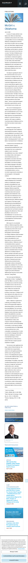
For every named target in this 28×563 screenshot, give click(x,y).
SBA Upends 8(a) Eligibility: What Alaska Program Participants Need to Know (13, 464)
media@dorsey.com (11, 415)
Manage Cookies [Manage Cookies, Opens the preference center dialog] (14, 551)
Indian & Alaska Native (10, 410)
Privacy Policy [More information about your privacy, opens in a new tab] (21, 548)
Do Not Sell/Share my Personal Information (14, 556)
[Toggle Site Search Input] (25, 3)
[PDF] (27, 480)
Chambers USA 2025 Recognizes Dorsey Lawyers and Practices (13, 524)
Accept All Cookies (14, 560)
